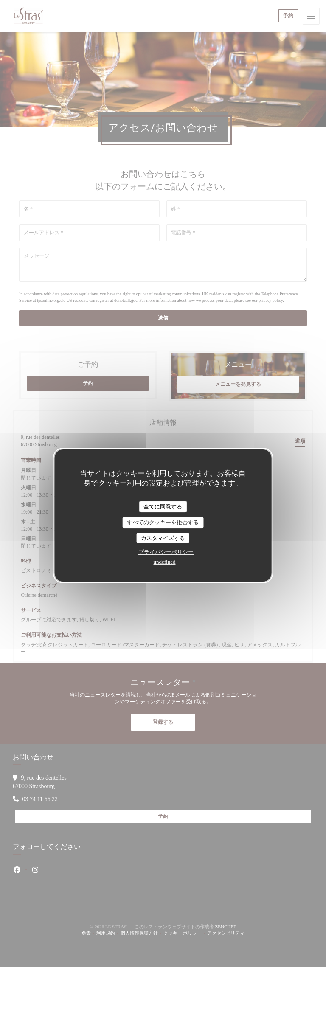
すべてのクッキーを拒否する (163, 522)
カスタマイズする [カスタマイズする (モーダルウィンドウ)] (163, 538)
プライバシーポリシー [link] (166, 552)
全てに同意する (162, 506)
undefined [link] (165, 562)
